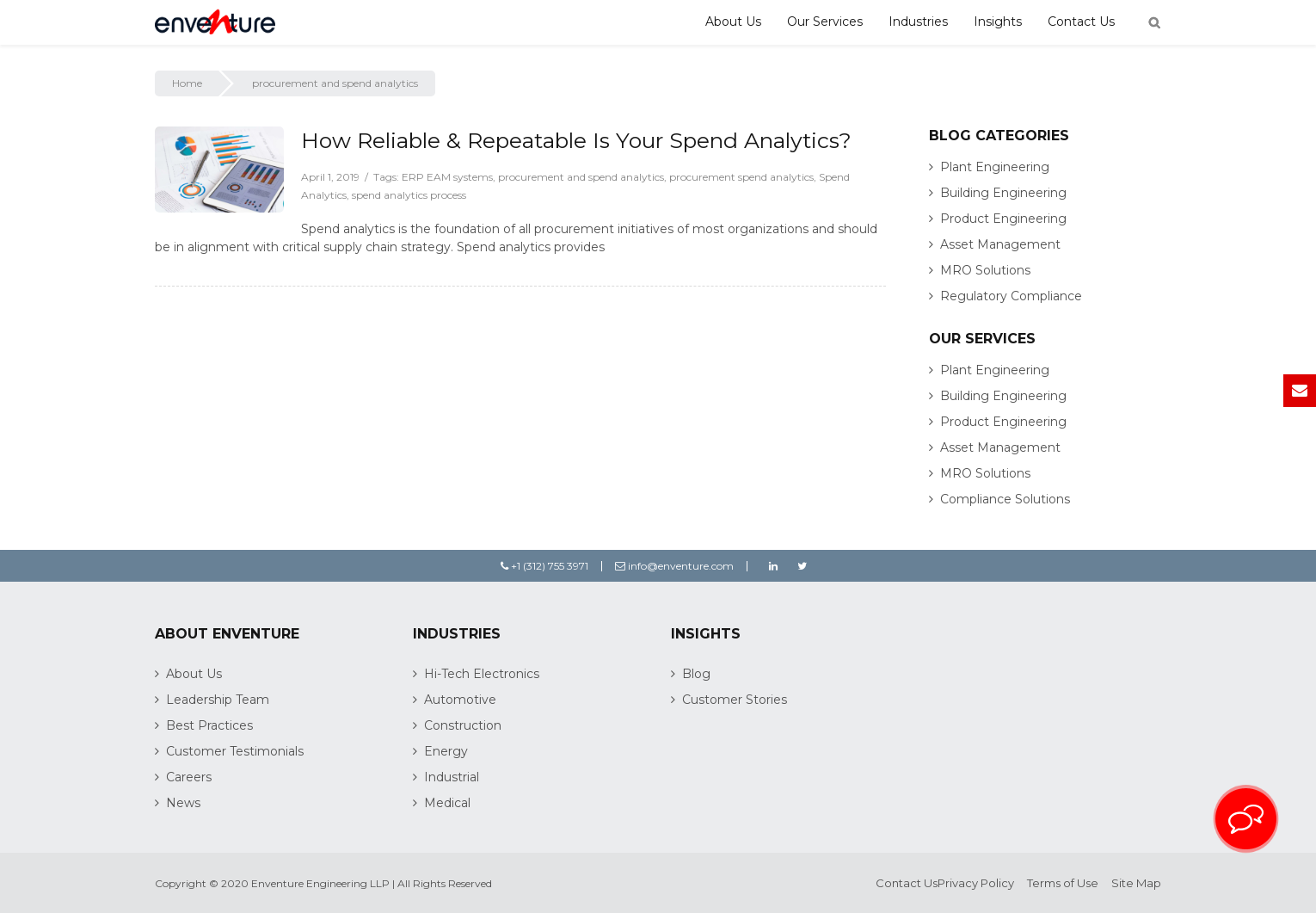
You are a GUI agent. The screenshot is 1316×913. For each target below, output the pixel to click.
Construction (462, 725)
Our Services (825, 21)
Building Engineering (1003, 192)
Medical (447, 803)
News (183, 803)
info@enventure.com (674, 565)
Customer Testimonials (235, 751)
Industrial (451, 777)
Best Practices (209, 725)
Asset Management (1000, 244)
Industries (918, 21)
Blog (696, 674)
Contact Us (1081, 21)
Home (187, 83)
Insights (998, 21)
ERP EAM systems (447, 176)
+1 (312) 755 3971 (544, 565)
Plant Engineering (994, 167)
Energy (446, 751)
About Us (733, 21)
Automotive (460, 699)
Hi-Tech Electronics (481, 674)
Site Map (1136, 883)
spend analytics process (409, 194)
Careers (189, 777)
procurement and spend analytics (581, 176)
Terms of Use (1062, 883)
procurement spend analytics (741, 176)
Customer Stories (734, 699)
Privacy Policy (976, 883)
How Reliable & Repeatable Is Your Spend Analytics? (576, 140)
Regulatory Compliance (1011, 296)
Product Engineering (1003, 218)
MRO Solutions (985, 270)
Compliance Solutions (1005, 499)
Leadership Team (217, 699)
